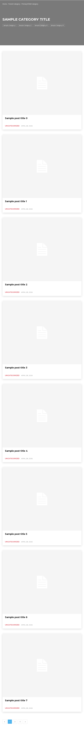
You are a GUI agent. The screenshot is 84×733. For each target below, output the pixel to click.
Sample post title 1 (16, 201)
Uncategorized (12, 126)
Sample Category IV (57, 25)
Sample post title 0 (16, 118)
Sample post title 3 (16, 367)
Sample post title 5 (16, 534)
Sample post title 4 (16, 451)
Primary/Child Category (30, 4)
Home (4, 4)
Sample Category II (25, 25)
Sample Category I (9, 25)
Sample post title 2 (16, 284)
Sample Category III (41, 25)
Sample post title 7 (16, 700)
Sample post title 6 (16, 617)
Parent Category (14, 4)
